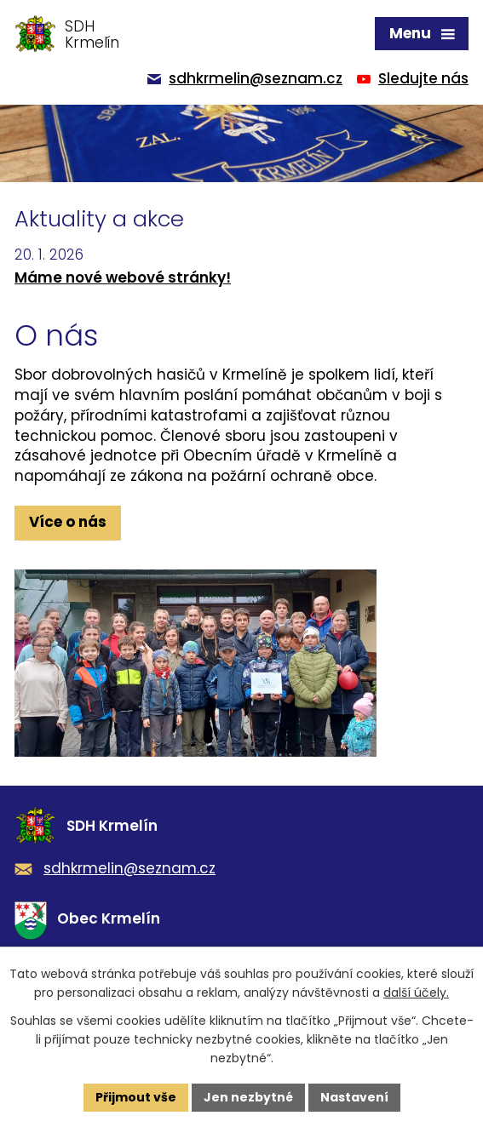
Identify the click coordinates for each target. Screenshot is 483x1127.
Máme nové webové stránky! (122, 277)
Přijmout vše (135, 1097)
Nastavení (354, 1097)
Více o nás (67, 522)
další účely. (416, 992)
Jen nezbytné (248, 1097)
